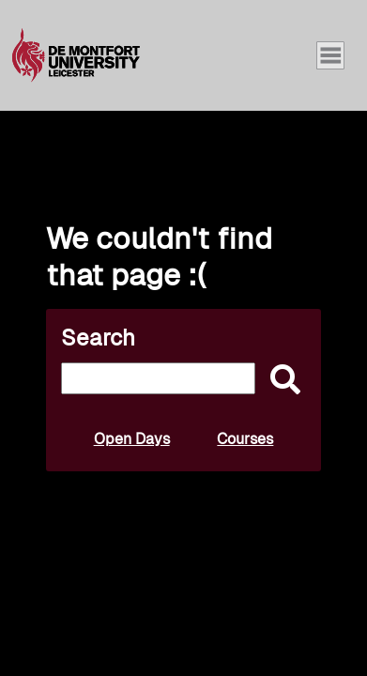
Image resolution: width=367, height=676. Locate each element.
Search (98, 337)
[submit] (280, 380)
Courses (245, 439)
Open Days (132, 439)
